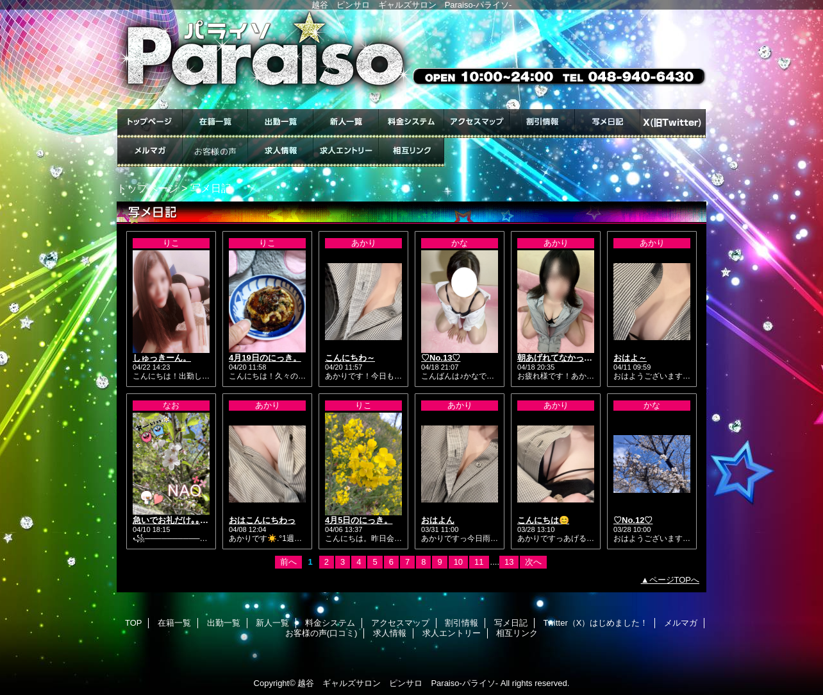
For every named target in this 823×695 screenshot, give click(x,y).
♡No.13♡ (440, 358)
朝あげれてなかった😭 (560, 358)
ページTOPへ (674, 580)
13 (508, 562)
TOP (150, 123)
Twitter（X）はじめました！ (673, 123)
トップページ (147, 188)
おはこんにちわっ (262, 520)
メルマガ (150, 152)
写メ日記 (607, 123)
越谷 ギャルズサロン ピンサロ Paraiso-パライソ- (397, 683)
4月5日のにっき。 (358, 520)
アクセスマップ (477, 123)
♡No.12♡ (633, 520)
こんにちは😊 (543, 520)
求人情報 (280, 152)
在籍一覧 (215, 123)
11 (478, 562)
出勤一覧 (280, 123)
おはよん (437, 520)
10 (458, 562)
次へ (533, 562)
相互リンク (411, 152)
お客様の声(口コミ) (215, 152)
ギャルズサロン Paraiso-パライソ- (411, 59)
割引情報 (542, 123)
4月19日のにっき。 (265, 358)
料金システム (411, 123)
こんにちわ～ (350, 358)
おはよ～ (630, 358)
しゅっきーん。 (162, 358)
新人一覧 (346, 123)
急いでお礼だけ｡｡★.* (173, 520)
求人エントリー (346, 152)
